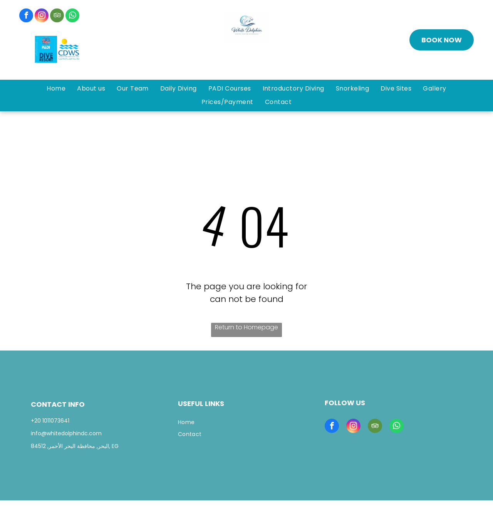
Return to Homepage (246, 327)
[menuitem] (56, 88)
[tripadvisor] (57, 16)
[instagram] (42, 16)
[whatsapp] (72, 16)
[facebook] (26, 16)
